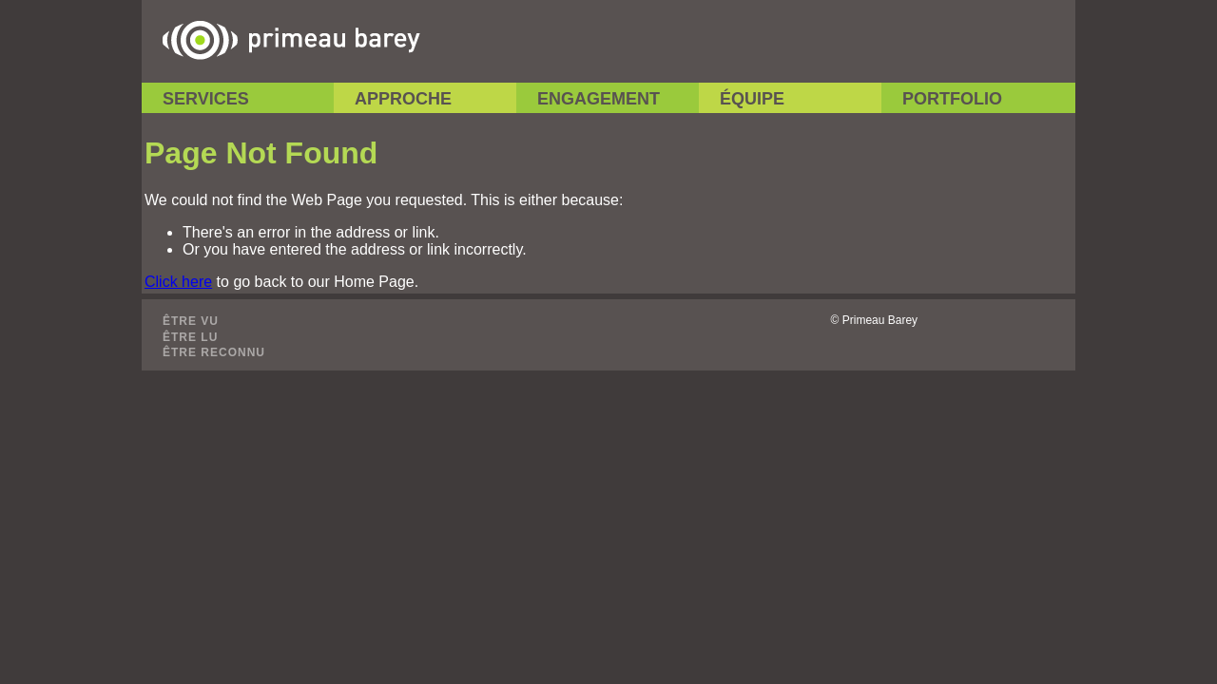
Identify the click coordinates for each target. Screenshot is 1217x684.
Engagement (598, 98)
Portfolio (952, 98)
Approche (403, 98)
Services (206, 98)
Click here (178, 282)
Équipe (752, 98)
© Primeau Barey (874, 320)
